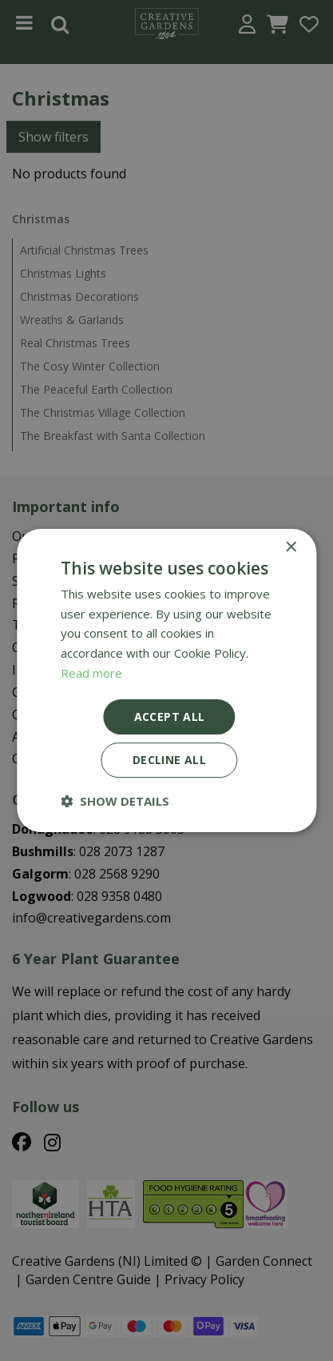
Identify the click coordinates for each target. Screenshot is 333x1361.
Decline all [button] (169, 759)
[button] (115, 801)
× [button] (290, 548)
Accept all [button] (169, 716)
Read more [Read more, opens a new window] (91, 673)
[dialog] (166, 680)
